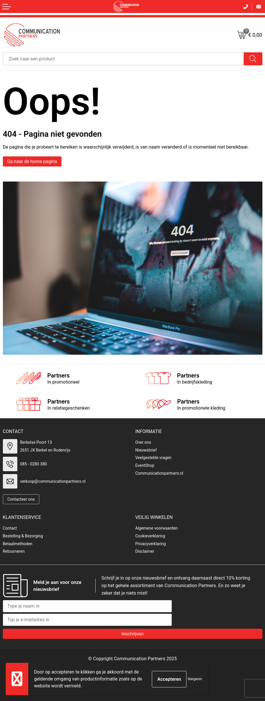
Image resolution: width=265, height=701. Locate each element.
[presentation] (218, 611)
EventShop (144, 465)
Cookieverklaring (150, 536)
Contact (10, 528)
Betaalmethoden (17, 543)
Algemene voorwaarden (156, 528)
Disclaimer (144, 551)
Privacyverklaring (150, 543)
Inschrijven (133, 634)
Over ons (143, 442)
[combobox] (123, 58)
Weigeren (195, 679)
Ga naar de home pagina (32, 161)
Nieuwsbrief (146, 450)
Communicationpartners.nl (159, 473)
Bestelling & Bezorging (23, 536)
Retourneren (14, 551)
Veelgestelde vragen (153, 457)
